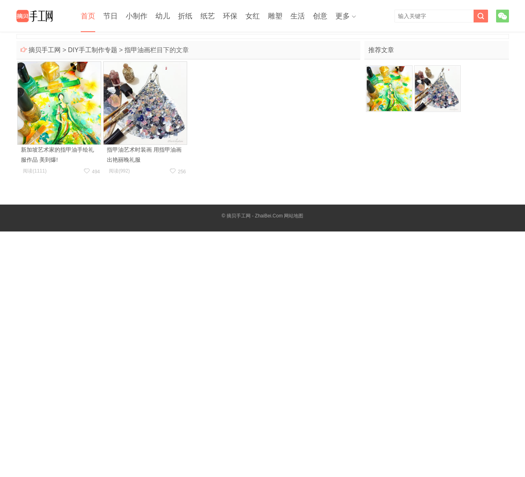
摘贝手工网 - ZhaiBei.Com (255, 216)
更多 (342, 16)
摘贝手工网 (45, 50)
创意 (320, 16)
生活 (297, 16)
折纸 (185, 16)
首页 (88, 16)
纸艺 (207, 16)
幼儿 (162, 16)
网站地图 (293, 216)
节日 (110, 16)
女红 (252, 16)
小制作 (136, 16)
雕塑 (275, 16)
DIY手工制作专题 (92, 50)
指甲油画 (137, 50)
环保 (230, 16)
